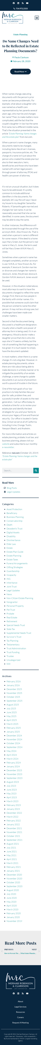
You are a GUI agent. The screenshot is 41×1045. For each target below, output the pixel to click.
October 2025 (13, 696)
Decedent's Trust (14, 528)
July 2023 (11, 785)
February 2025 (14, 727)
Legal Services (20, 1006)
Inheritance (12, 582)
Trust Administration (16, 648)
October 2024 (13, 743)
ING (8, 578)
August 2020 (13, 890)
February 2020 (14, 913)
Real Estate (12, 617)
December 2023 (14, 770)
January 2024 (13, 766)
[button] (37, 18)
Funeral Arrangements (17, 563)
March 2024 (12, 758)
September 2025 (14, 700)
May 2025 (11, 716)
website (6, 443)
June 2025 (12, 712)
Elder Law (11, 544)
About (20, 1001)
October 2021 (13, 836)
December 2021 (14, 828)
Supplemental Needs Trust (19, 633)
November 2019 (14, 921)
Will (8, 663)
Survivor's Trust (14, 636)
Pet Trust (11, 609)
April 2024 (12, 754)
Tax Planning (12, 640)
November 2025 (14, 693)
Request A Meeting (20, 1022)
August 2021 (13, 843)
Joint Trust (12, 586)
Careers (20, 1017)
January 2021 (13, 870)
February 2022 (14, 820)
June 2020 (12, 897)
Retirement (12, 621)
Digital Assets (13, 532)
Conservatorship (14, 520)
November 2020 (14, 878)
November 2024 (14, 739)
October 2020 (13, 882)
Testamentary (13, 644)
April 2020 (12, 905)
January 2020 (13, 917)
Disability (11, 536)
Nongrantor (12, 602)
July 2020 (11, 894)
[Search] (36, 470)
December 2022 (14, 812)
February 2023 (14, 805)
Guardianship (13, 571)
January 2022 (13, 824)
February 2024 (14, 762)
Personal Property (15, 605)
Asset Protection (14, 509)
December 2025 (14, 689)
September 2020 (14, 886)
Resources (20, 1012)
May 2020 (11, 901)
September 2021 (14, 839)
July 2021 (11, 847)
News (9, 594)
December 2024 (14, 735)
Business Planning (15, 517)
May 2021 (11, 855)
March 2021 (12, 863)
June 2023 (12, 789)
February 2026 (14, 681)
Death (9, 524)
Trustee (10, 656)
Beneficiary (12, 513)
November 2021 (14, 832)
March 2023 (12, 801)
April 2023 (12, 797)
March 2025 (12, 724)
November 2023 (14, 774)
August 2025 (13, 704)
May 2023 (11, 793)
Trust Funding (13, 652)
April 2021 (12, 859)
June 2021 (12, 851)
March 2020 (12, 909)
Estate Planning (20, 34)
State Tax (11, 629)
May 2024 (11, 751)
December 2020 (14, 874)
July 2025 (11, 708)
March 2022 (12, 816)
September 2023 (14, 778)
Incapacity (11, 575)
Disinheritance (13, 540)
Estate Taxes (12, 559)
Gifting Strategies (15, 567)
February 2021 (14, 867)
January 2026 (13, 685)
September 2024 (14, 747)
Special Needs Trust (16, 625)
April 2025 (12, 720)
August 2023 (13, 782)
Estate (10, 548)
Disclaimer (19, 1036)
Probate (10, 613)
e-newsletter (8, 447)
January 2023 (13, 809)
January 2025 (13, 731)
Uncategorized (13, 660)
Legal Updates (13, 590)
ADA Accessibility (30, 1036)
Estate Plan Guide (15, 551)
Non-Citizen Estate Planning (20, 598)
